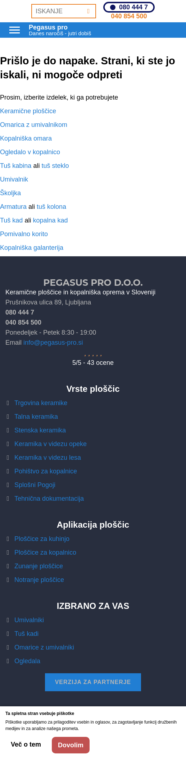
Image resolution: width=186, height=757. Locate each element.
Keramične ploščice (28, 111)
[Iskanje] (88, 11)
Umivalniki (29, 620)
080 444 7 (133, 7)
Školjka (10, 193)
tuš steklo (55, 165)
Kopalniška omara (26, 138)
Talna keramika (36, 416)
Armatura (13, 206)
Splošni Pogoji (34, 484)
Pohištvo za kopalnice (45, 471)
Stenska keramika (40, 430)
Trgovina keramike (40, 403)
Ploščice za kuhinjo (41, 538)
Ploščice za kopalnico (45, 552)
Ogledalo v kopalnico (30, 152)
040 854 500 (129, 16)
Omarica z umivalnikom (33, 124)
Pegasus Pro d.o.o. (93, 282)
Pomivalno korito (24, 234)
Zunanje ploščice (38, 566)
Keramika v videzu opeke (50, 444)
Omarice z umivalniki (44, 647)
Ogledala (27, 661)
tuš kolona (51, 206)
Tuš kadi (26, 633)
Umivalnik (14, 179)
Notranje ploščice (39, 579)
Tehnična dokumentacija (49, 498)
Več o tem (26, 744)
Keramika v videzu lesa (47, 457)
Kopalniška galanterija (31, 247)
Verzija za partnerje (93, 682)
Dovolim (70, 745)
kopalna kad (50, 220)
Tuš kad (11, 220)
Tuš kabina (15, 165)
